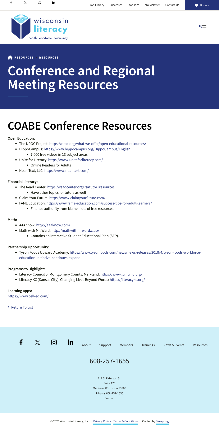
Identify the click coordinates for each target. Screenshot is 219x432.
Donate (202, 5)
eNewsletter (152, 5)
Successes (115, 5)
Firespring (162, 421)
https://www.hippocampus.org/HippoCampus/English (87, 149)
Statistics (133, 5)
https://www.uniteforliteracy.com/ (75, 160)
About (86, 345)
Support (105, 345)
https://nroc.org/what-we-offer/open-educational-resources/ (97, 143)
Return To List (22, 307)
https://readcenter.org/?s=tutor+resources (81, 187)
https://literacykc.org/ (127, 279)
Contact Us (172, 5)
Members (126, 345)
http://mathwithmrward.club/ (75, 230)
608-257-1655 (109, 361)
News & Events (173, 345)
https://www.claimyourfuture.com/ (77, 198)
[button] (203, 27)
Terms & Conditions (125, 421)
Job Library (97, 5)
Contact (109, 398)
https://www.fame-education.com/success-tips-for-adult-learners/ (99, 203)
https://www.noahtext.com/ (66, 170)
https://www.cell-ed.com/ (28, 296)
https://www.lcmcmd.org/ (121, 274)
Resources (24, 58)
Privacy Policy (102, 421)
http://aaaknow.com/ (53, 225)
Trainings (148, 345)
